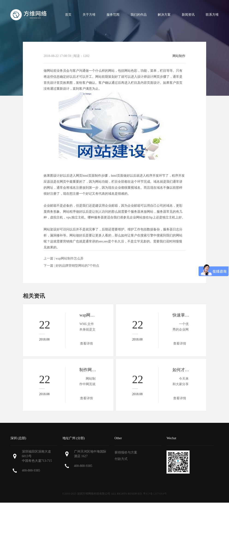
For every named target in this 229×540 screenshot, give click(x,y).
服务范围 (113, 14)
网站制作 (178, 56)
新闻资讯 (188, 14)
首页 (68, 14)
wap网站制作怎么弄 (69, 258)
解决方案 (164, 14)
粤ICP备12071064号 (155, 493)
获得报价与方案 (126, 452)
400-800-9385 (31, 470)
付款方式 (121, 459)
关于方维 (89, 14)
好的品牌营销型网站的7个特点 (77, 265)
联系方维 (212, 14)
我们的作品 (139, 14)
